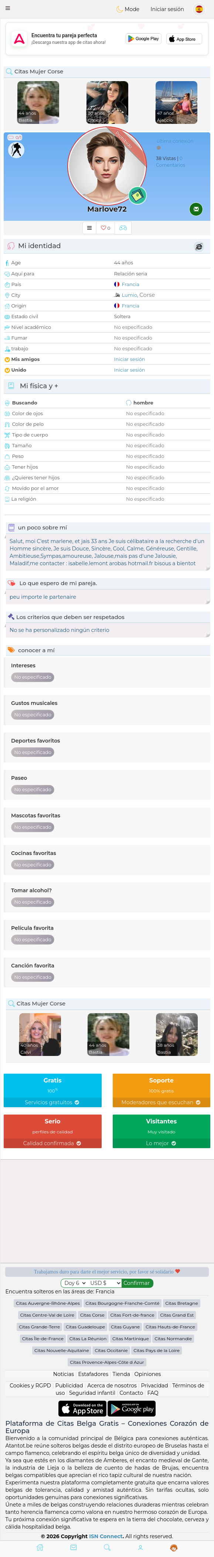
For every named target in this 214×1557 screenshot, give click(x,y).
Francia (130, 284)
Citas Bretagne (181, 1303)
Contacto (131, 1393)
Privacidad (154, 1385)
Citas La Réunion (88, 1338)
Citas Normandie (173, 1338)
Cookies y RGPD (30, 1385)
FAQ (153, 1393)
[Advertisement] (107, 38)
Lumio (129, 295)
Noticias (63, 1374)
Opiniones (147, 1374)
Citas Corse (92, 1315)
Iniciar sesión (167, 9)
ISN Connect (106, 1536)
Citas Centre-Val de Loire (47, 1315)
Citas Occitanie (111, 1350)
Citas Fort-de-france (132, 1315)
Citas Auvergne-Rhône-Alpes (48, 1303)
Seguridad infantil (92, 1393)
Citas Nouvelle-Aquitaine (61, 1350)
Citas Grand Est (177, 1315)
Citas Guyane (125, 1327)
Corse (147, 294)
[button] (8, 8)
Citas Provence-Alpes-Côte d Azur (107, 1362)
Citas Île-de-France (43, 1338)
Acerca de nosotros (112, 1385)
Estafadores (93, 1374)
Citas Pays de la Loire (156, 1350)
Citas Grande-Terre (39, 1327)
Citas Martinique (130, 1338)
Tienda (121, 1374)
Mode (128, 9)
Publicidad (69, 1385)
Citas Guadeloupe (85, 1327)
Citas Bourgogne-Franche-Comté (123, 1303)
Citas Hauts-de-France (170, 1327)
